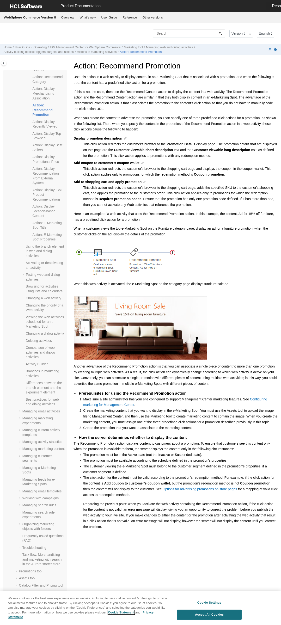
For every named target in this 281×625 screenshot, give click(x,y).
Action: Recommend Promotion (141, 52)
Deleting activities (39, 341)
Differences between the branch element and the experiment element (44, 387)
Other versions (152, 17)
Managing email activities (41, 411)
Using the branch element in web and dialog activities (45, 251)
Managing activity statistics (42, 442)
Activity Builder (37, 364)
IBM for (85, 47)
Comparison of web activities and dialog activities (40, 352)
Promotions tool (30, 571)
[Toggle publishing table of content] (3, 63)
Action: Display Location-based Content (43, 211)
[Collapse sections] (270, 49)
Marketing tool (133, 47)
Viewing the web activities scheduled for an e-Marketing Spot (45, 321)
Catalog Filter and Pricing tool (41, 585)
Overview (67, 17)
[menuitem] (67, 17)
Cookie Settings (209, 605)
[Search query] (189, 33)
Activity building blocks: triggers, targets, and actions (39, 52)
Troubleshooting (34, 548)
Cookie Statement (121, 614)
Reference (129, 17)
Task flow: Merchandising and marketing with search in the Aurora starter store (41, 559)
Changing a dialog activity (45, 333)
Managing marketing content (43, 449)
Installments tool (31, 592)
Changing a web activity (43, 298)
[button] (30, 77)
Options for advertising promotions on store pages (200, 489)
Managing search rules (39, 505)
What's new (88, 17)
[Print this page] (275, 49)
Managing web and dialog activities (169, 47)
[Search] (220, 33)
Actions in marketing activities (96, 52)
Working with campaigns (40, 498)
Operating (40, 47)
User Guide (109, 17)
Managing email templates (41, 491)
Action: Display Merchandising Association (43, 93)
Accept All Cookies (209, 617)
